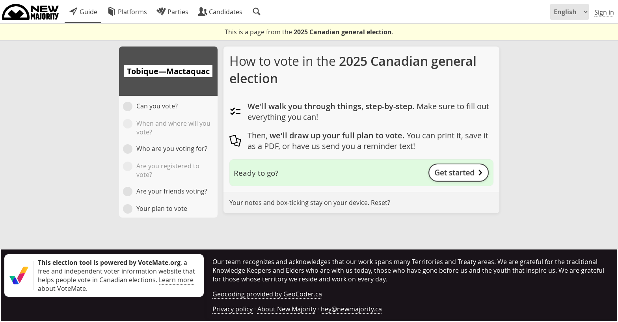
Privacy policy (232, 309)
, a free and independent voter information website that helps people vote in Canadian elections (116, 271)
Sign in (604, 12)
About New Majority (286, 309)
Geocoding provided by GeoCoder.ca (267, 294)
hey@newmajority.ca (351, 309)
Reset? (380, 202)
